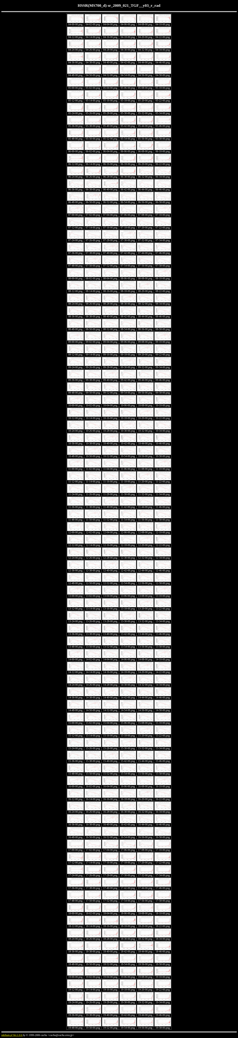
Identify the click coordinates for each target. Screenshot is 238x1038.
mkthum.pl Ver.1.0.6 (12, 1035)
